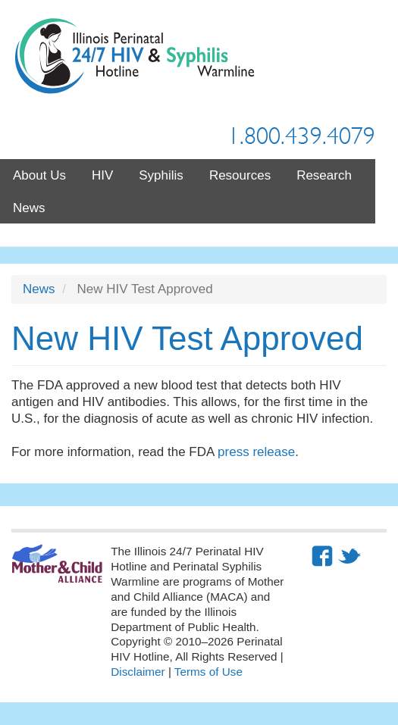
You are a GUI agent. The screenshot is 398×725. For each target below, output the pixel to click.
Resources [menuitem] (240, 175)
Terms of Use (208, 671)
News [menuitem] (29, 208)
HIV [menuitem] (102, 175)
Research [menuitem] (324, 175)
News (39, 289)
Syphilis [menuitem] (161, 175)
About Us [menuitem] (39, 175)
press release (256, 452)
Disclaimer (138, 671)
